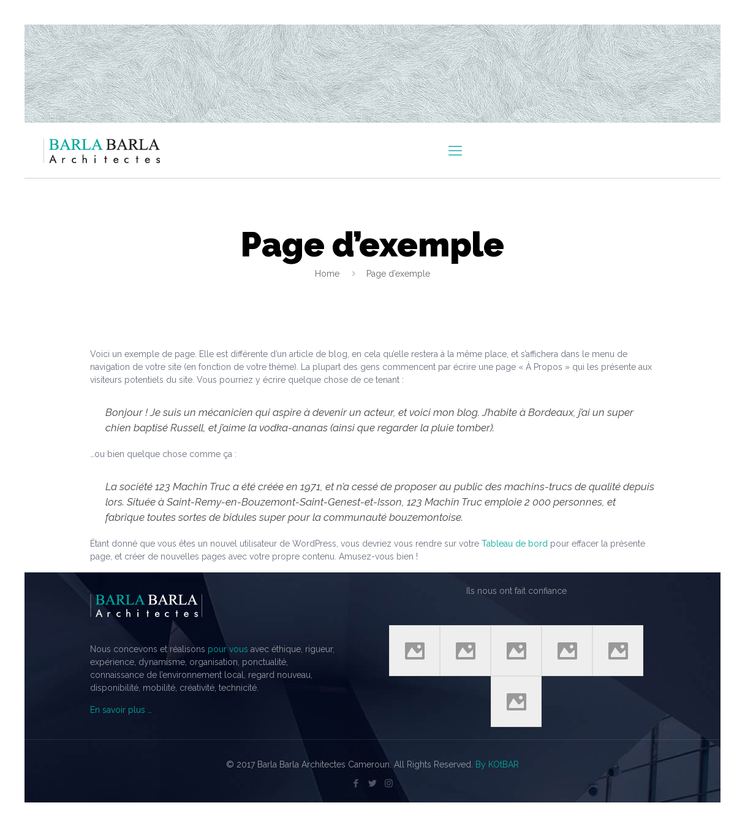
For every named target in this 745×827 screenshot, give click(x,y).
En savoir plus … (121, 710)
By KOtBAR (497, 764)
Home (327, 274)
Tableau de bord (515, 543)
